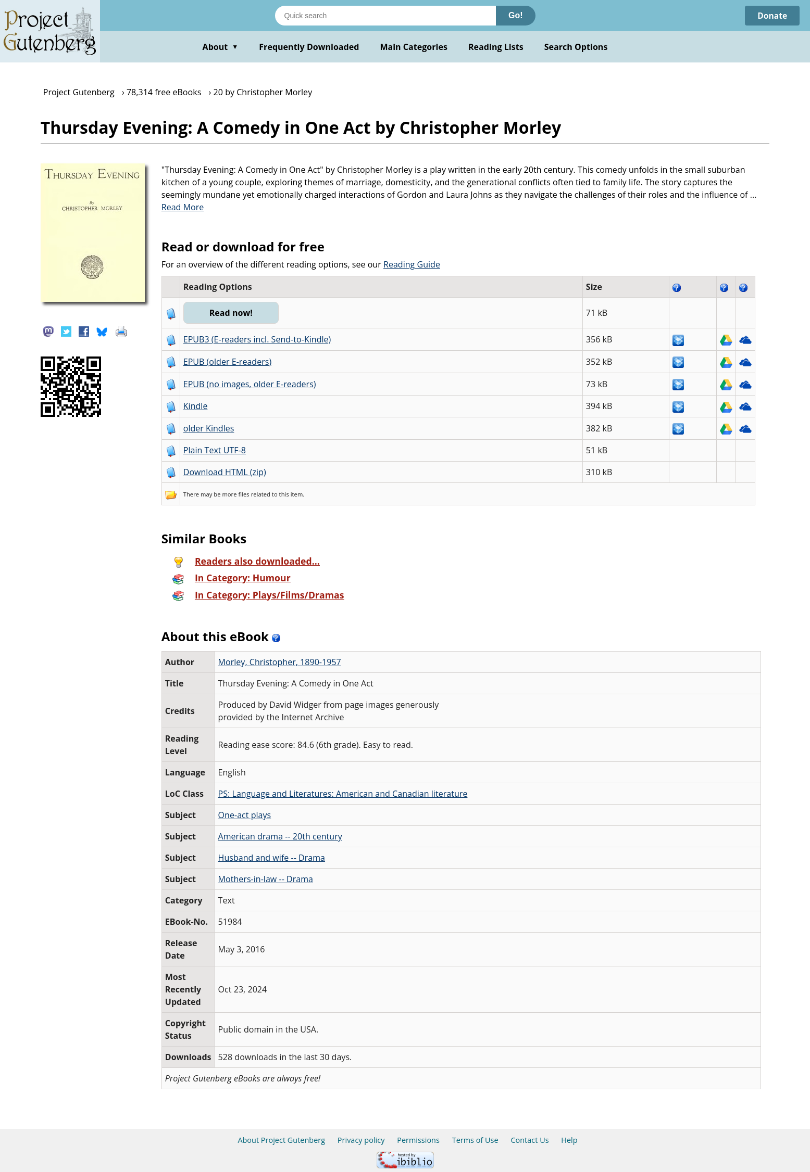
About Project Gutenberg (281, 1140)
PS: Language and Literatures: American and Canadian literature (343, 793)
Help (569, 1140)
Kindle (195, 406)
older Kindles (208, 428)
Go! (515, 15)
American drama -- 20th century (280, 836)
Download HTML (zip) (224, 472)
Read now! (231, 313)
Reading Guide (411, 264)
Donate (771, 15)
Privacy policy (361, 1140)
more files (235, 494)
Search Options (576, 47)
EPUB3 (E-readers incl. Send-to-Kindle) (257, 339)
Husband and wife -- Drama (271, 857)
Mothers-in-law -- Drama (265, 879)
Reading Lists (496, 47)
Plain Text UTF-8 (214, 450)
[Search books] (385, 16)
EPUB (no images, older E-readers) (249, 384)
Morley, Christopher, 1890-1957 (279, 662)
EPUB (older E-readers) (227, 361)
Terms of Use (475, 1140)
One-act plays (244, 815)
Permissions (418, 1140)
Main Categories (413, 47)
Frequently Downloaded (309, 47)
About (221, 47)
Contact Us (529, 1140)
